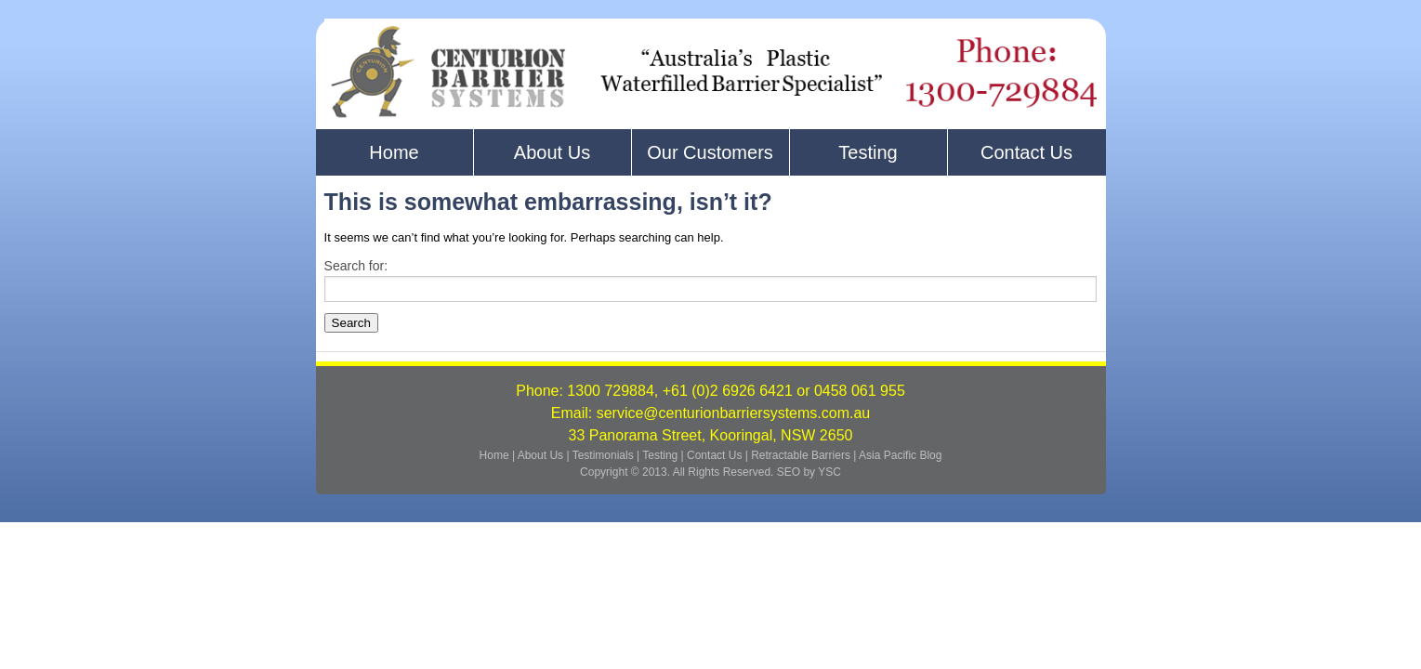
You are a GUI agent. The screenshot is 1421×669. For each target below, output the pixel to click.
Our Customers (710, 152)
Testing (867, 152)
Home (393, 152)
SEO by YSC (809, 472)
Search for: (356, 265)
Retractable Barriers (800, 455)
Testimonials (604, 455)
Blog (930, 455)
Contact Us (1026, 152)
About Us (552, 152)
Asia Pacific (887, 455)
